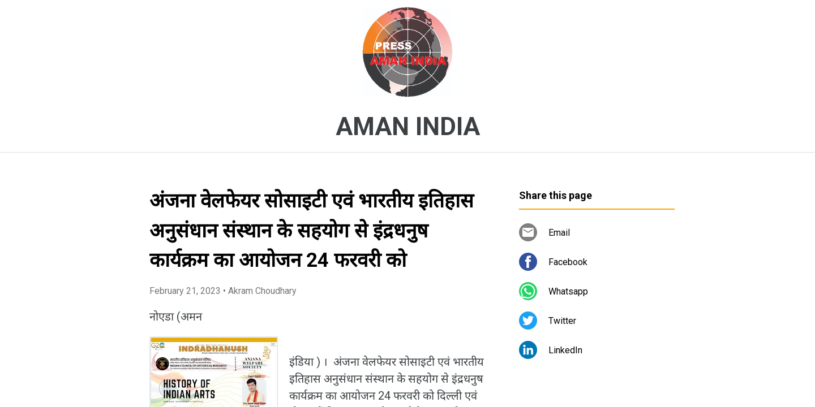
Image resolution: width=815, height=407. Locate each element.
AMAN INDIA (408, 126)
